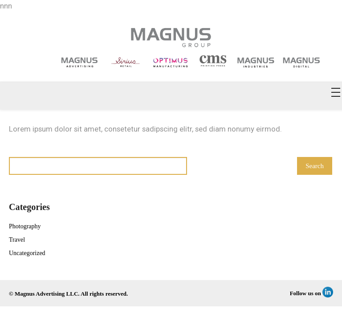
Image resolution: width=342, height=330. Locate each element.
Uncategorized (27, 253)
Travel (17, 239)
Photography (25, 226)
